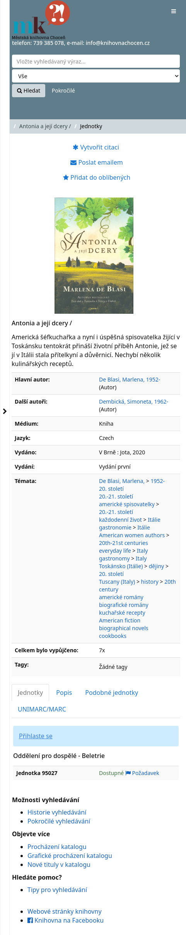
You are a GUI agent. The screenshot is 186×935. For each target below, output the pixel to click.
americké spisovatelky (127, 504)
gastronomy (114, 558)
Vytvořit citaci (96, 147)
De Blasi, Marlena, (122, 481)
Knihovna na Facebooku (65, 920)
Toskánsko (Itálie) (121, 566)
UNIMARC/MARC (42, 709)
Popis (64, 692)
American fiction (119, 620)
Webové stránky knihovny (64, 911)
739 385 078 (48, 42)
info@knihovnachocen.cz (118, 42)
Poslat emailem (96, 162)
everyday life (115, 550)
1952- (157, 481)
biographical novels (123, 628)
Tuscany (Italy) (117, 581)
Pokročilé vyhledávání (58, 821)
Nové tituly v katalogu (58, 864)
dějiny (156, 566)
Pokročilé (63, 90)
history (150, 581)
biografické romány (123, 604)
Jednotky (30, 692)
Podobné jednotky (111, 692)
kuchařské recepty (122, 612)
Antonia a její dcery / (45, 126)
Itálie (154, 519)
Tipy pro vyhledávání (57, 889)
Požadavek (142, 773)
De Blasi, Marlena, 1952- (129, 379)
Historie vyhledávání (56, 812)
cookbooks (112, 635)
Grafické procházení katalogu (69, 855)
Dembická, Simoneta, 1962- (133, 401)
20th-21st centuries (123, 543)
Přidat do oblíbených (96, 177)
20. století (111, 488)
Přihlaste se (36, 736)
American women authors (132, 535)
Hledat (28, 90)
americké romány (121, 597)
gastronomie (115, 527)
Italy (142, 550)
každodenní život (120, 519)
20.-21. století (116, 496)
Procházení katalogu (57, 846)
